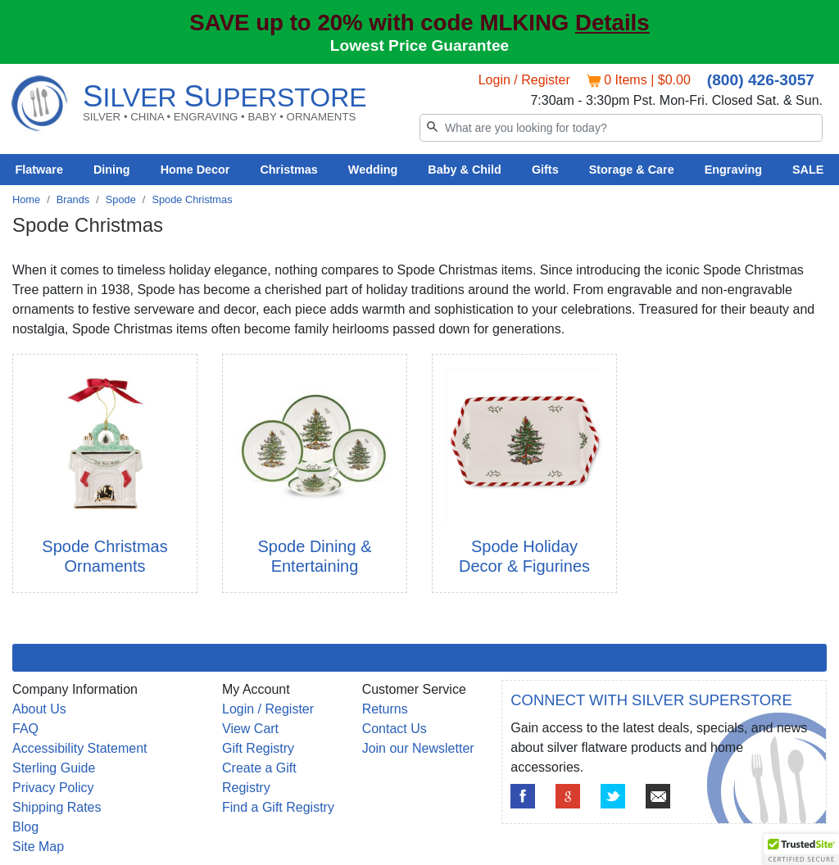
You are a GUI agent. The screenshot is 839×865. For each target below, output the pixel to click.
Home (26, 199)
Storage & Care (631, 169)
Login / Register (524, 80)
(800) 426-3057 (760, 79)
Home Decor (195, 169)
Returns (385, 709)
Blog (25, 827)
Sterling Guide (53, 768)
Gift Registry (258, 748)
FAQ (25, 729)
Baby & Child (464, 169)
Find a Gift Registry (278, 807)
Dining (111, 169)
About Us (39, 709)
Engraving (733, 169)
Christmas (288, 169)
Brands (73, 199)
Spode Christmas (192, 199)
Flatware (39, 169)
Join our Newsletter (418, 748)
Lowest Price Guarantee (420, 45)
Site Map (38, 847)
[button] (801, 849)
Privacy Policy (53, 788)
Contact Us (394, 729)
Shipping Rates (57, 807)
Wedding (373, 169)
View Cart (250, 729)
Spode (121, 199)
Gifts (545, 169)
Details (612, 22)
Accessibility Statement (79, 748)
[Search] (621, 128)
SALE (807, 169)
